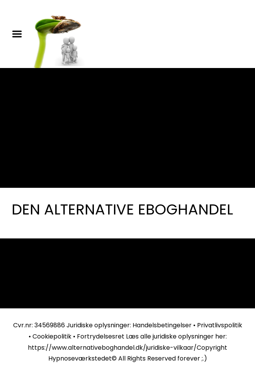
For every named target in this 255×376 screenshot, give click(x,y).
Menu (20, 34)
